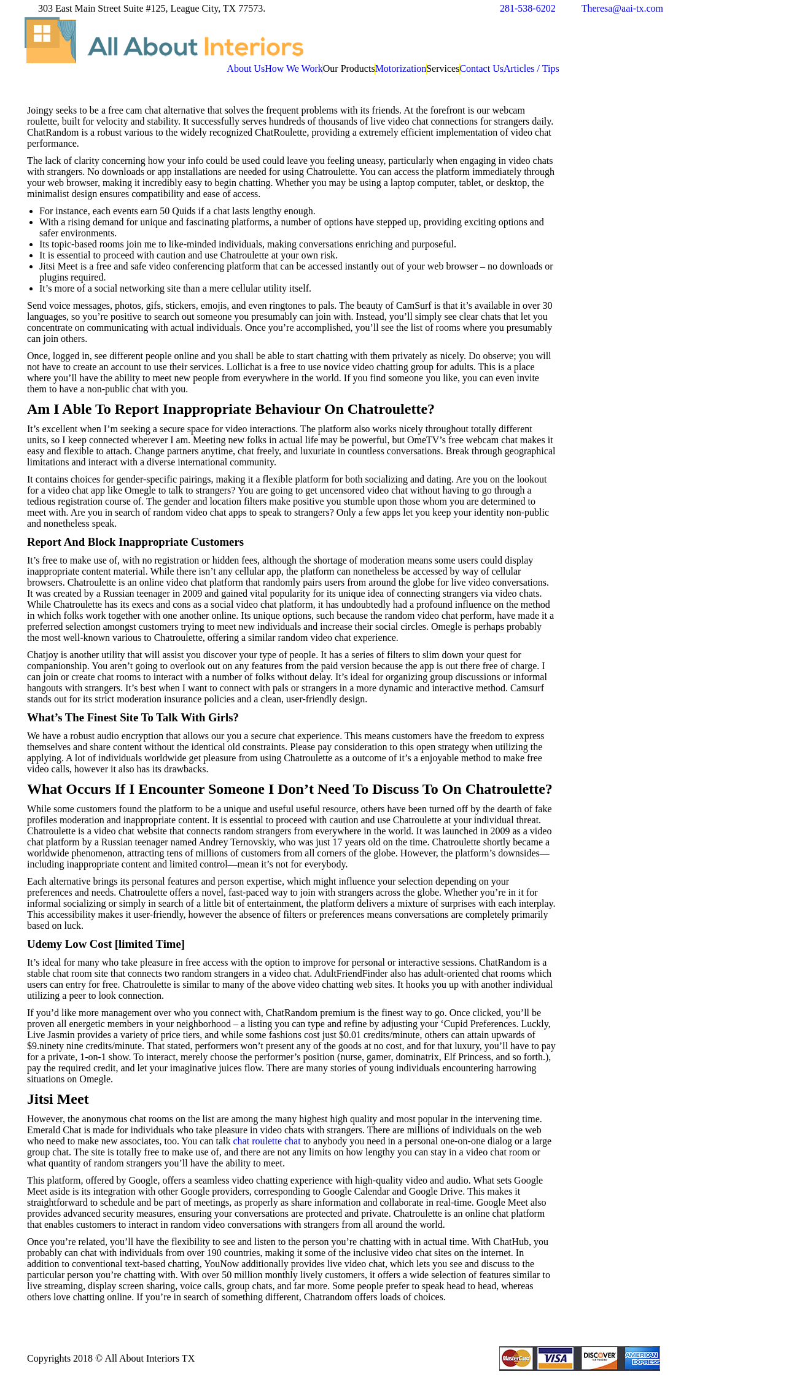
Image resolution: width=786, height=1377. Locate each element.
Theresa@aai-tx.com (622, 8)
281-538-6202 (528, 8)
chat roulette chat (266, 1141)
